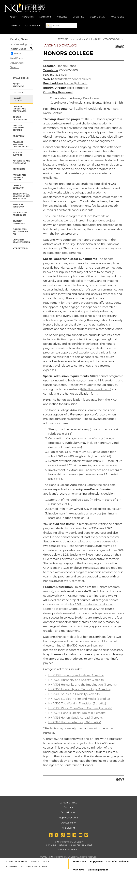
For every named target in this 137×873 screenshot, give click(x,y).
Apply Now (96, 861)
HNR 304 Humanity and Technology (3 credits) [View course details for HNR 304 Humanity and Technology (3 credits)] (79, 689)
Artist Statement (18, 85)
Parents (35, 861)
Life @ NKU (78, 17)
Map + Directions (68, 817)
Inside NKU (11, 866)
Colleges (18, 92)
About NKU (18, 136)
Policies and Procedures (20, 214)
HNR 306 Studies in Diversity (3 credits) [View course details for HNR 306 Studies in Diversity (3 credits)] (74, 694)
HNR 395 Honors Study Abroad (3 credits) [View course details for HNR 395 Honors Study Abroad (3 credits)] (76, 717)
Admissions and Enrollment (21, 162)
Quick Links (32, 25)
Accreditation (69, 812)
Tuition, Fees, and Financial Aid (20, 231)
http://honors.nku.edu (78, 79)
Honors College (17, 99)
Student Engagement (20, 222)
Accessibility (68, 822)
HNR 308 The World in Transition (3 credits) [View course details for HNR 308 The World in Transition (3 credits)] (77, 703)
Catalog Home (20, 78)
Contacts (15, 25)
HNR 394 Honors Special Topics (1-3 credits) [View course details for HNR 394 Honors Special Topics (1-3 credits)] (77, 713)
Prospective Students (16, 861)
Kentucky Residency (18, 205)
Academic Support (18, 153)
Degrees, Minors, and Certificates (19, 108)
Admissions (45, 17)
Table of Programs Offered (18, 127)
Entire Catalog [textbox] (19, 44)
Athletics (62, 17)
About (13, 17)
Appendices (19, 169)
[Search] (49, 25)
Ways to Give (117, 17)
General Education (18, 186)
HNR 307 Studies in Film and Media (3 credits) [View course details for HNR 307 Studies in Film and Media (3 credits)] (79, 698)
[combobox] (90, 39)
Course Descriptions (20, 118)
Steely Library (97, 17)
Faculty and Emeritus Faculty (19, 177)
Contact (68, 807)
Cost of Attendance (117, 861)
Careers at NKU (68, 802)
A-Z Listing (68, 827)
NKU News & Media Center (34, 866)
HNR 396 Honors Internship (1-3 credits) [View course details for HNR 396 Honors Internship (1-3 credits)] (74, 722)
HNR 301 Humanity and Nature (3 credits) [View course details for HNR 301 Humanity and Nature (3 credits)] (76, 675)
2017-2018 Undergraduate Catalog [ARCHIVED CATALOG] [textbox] (89, 39)
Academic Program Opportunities (21, 144)
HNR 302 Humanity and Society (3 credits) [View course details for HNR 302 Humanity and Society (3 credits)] (76, 680)
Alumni (46, 861)
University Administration (21, 241)
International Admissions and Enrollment (21, 196)
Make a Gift (79, 861)
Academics (28, 17)
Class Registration (98, 869)
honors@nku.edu (75, 83)
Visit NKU (78, 869)
